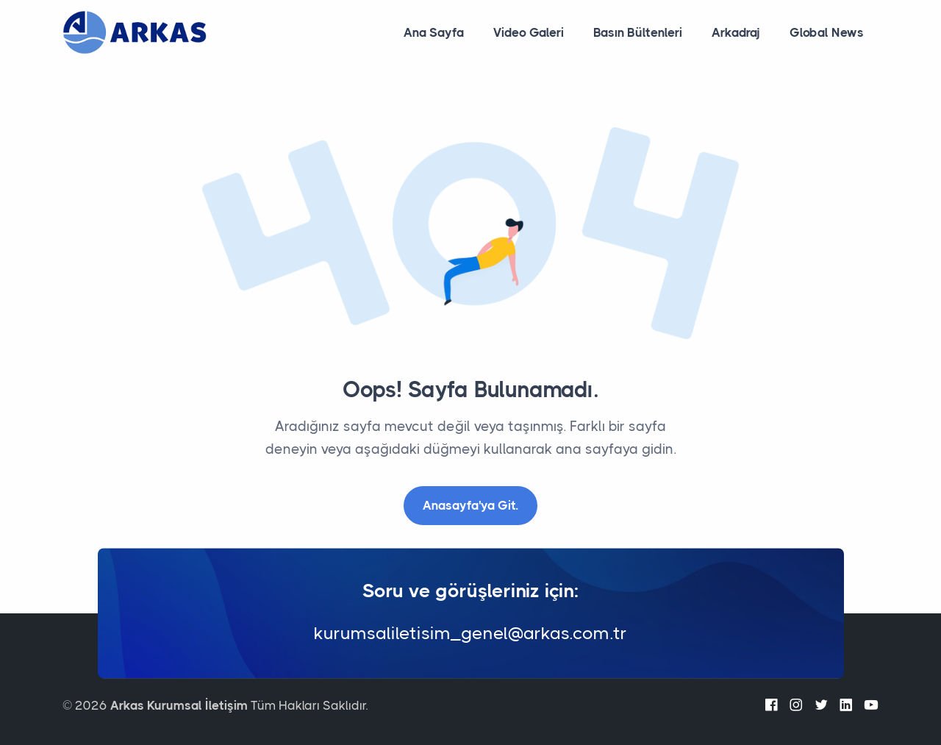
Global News (827, 32)
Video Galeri (528, 32)
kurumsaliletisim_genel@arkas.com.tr (470, 634)
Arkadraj (736, 32)
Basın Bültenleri (637, 32)
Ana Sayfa (434, 32)
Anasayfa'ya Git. (470, 505)
